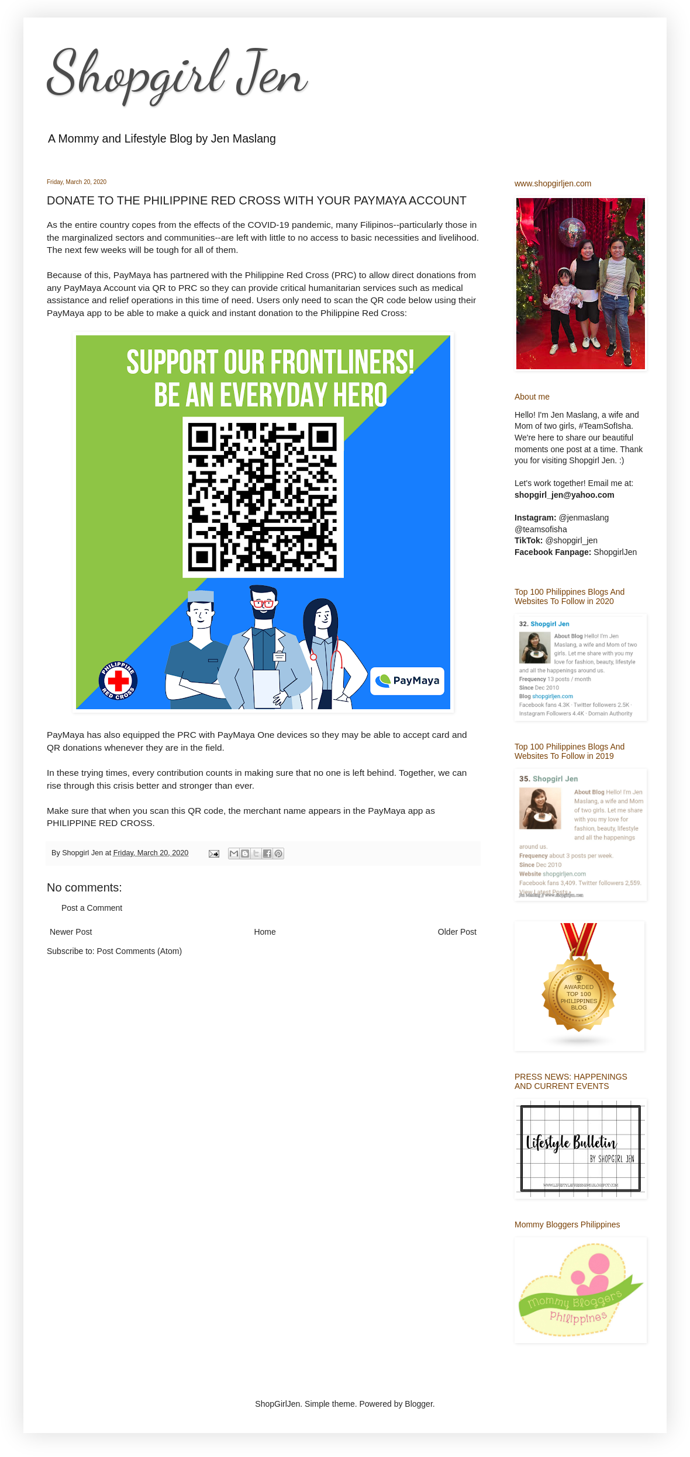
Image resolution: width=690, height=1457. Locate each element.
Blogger (418, 1404)
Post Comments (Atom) (139, 951)
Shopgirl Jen (176, 71)
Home (264, 931)
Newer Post (71, 931)
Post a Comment (91, 908)
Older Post (457, 931)
